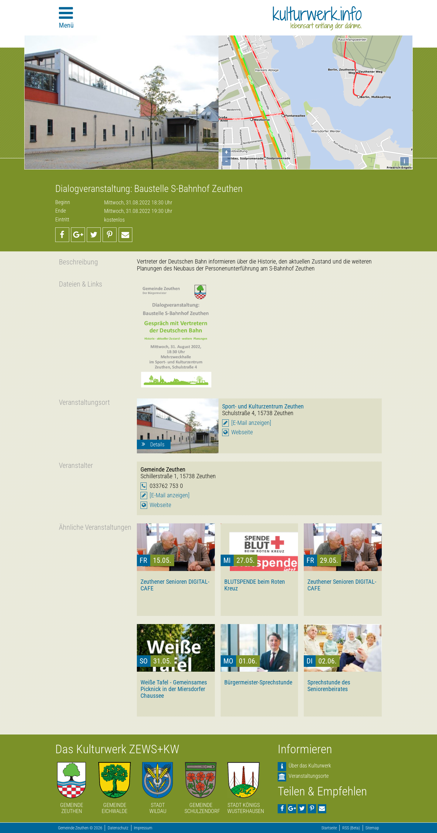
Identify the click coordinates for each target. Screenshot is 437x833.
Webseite (242, 432)
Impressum (143, 828)
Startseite (329, 828)
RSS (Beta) (351, 828)
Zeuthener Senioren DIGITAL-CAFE (175, 585)
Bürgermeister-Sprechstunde (258, 682)
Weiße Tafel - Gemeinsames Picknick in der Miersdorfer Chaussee (174, 689)
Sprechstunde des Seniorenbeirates (328, 685)
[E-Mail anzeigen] (251, 422)
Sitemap (372, 828)
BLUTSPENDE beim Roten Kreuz (254, 585)
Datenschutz (118, 828)
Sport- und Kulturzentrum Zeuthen (263, 406)
